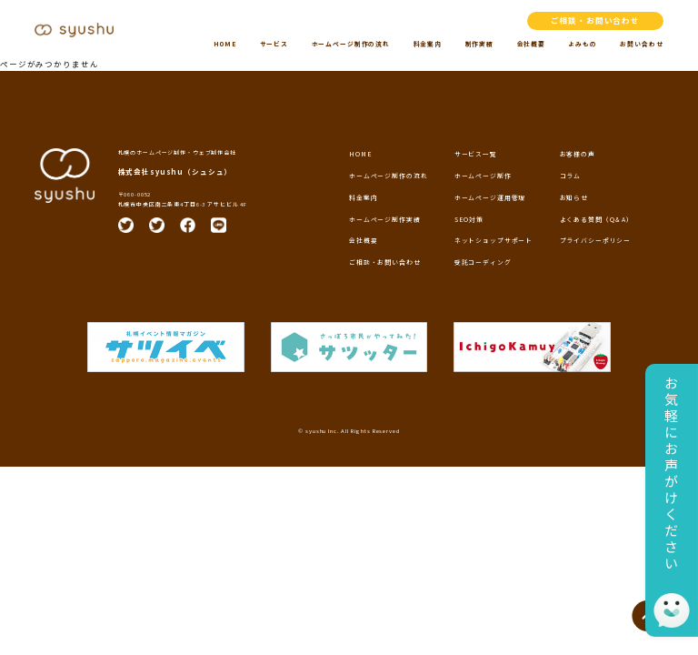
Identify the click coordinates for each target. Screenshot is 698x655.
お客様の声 (577, 153)
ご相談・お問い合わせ (596, 20)
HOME (225, 43)
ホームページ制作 (483, 175)
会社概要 (531, 43)
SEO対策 (469, 219)
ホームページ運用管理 (490, 197)
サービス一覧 (475, 153)
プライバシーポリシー (596, 240)
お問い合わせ (641, 43)
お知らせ (574, 197)
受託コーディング (483, 262)
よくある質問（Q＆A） (596, 219)
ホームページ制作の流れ (351, 43)
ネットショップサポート (493, 240)
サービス (274, 43)
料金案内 (428, 43)
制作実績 (479, 43)
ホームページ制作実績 (385, 219)
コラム (571, 175)
